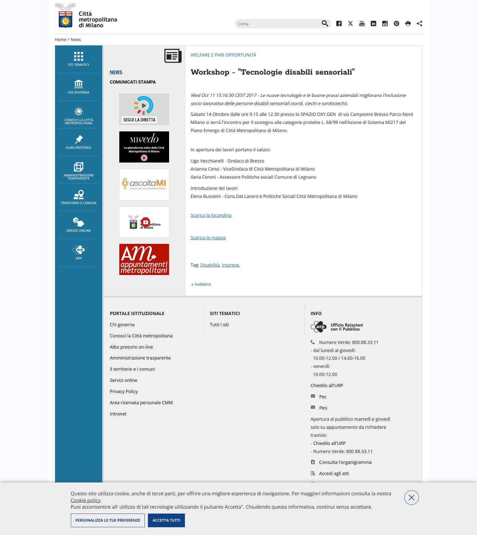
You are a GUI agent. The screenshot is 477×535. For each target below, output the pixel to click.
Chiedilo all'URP (327, 386)
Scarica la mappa (208, 238)
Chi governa (122, 325)
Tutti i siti (219, 325)
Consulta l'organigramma (345, 462)
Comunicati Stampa (133, 82)
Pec (323, 397)
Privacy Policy (124, 392)
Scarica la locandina (211, 215)
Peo (323, 408)
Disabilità (210, 265)
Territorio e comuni (78, 197)
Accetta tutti (166, 520)
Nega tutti (411, 497)
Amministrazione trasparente (78, 171)
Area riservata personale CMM (141, 403)
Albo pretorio (78, 142)
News (76, 39)
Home (61, 39)
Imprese (230, 265)
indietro (203, 284)
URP (78, 253)
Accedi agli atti (334, 474)
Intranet (118, 414)
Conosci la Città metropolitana (78, 116)
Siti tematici (78, 59)
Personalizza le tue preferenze (108, 520)
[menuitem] (78, 59)
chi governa (78, 87)
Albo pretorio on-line (131, 347)
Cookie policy (85, 500)
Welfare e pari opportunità (223, 55)
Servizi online (78, 225)
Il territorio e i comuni (132, 369)
